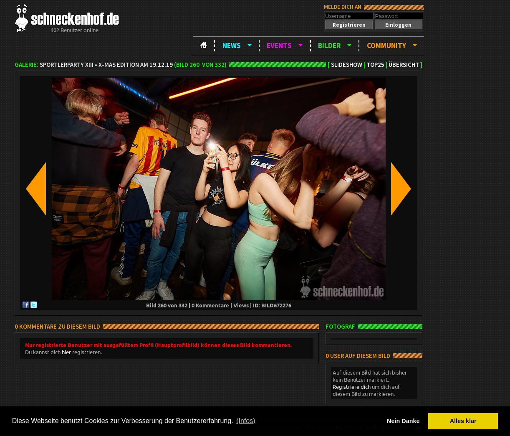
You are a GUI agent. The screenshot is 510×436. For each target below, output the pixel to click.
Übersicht (404, 64)
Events (279, 45)
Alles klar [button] (463, 421)
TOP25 (375, 64)
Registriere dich (352, 386)
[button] (349, 24)
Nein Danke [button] (403, 421)
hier (66, 351)
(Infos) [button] (245, 420)
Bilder (329, 45)
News (231, 45)
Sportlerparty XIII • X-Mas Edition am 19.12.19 (106, 64)
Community (386, 45)
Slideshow (346, 64)
